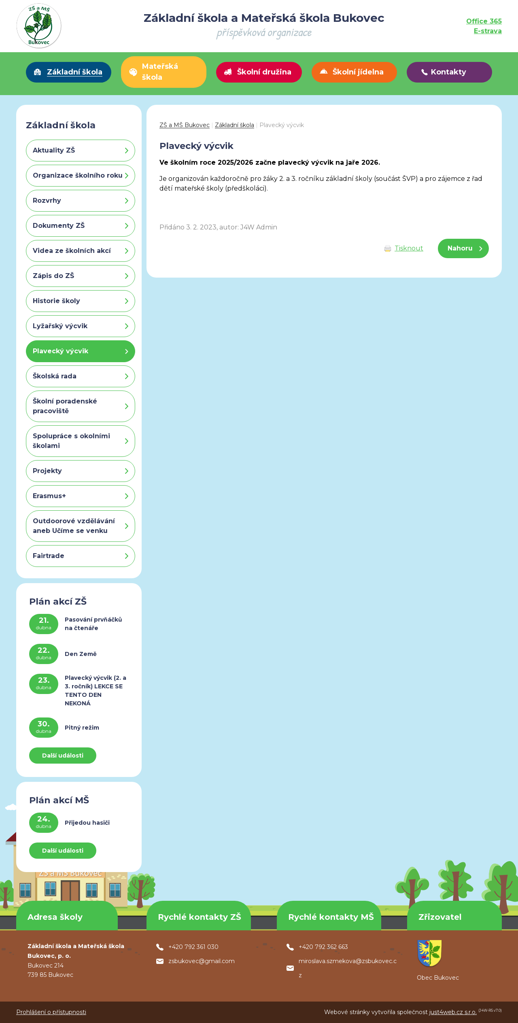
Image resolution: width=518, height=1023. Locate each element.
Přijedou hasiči (87, 822)
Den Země (81, 654)
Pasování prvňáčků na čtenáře (93, 624)
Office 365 (484, 21)
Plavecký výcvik (281, 125)
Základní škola (234, 125)
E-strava (488, 31)
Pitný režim (82, 727)
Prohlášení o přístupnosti (51, 1012)
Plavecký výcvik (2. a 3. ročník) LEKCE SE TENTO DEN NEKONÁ (95, 690)
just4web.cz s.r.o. (453, 1012)
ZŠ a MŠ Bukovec (184, 125)
